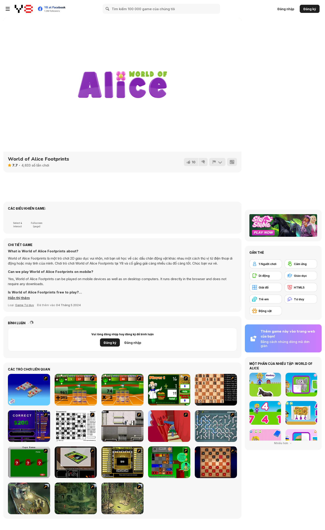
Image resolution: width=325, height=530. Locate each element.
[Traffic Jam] (169, 462)
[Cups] (29, 462)
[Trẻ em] (265, 299)
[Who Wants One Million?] (29, 426)
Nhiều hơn (283, 443)
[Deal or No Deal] (122, 462)
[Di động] (265, 275)
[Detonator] (29, 390)
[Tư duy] (301, 299)
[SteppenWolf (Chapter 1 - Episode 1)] (29, 498)
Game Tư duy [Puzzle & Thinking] (24, 305)
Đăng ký (309, 9)
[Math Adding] (169, 390)
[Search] (108, 9)
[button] (19, 297)
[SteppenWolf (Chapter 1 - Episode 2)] (76, 498)
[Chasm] (169, 426)
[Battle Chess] (216, 390)
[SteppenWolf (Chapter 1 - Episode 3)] (122, 498)
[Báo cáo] (217, 162)
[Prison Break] (122, 426)
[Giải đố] (265, 287)
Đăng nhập (285, 9)
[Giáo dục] (301, 275)
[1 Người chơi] (265, 263)
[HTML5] (301, 287)
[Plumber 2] (216, 426)
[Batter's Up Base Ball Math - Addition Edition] (76, 390)
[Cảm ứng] (301, 263)
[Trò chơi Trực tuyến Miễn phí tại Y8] (23, 9)
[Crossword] (76, 426)
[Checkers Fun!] (216, 462)
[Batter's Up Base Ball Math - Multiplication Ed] (122, 390)
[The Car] (76, 462)
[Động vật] (265, 310)
